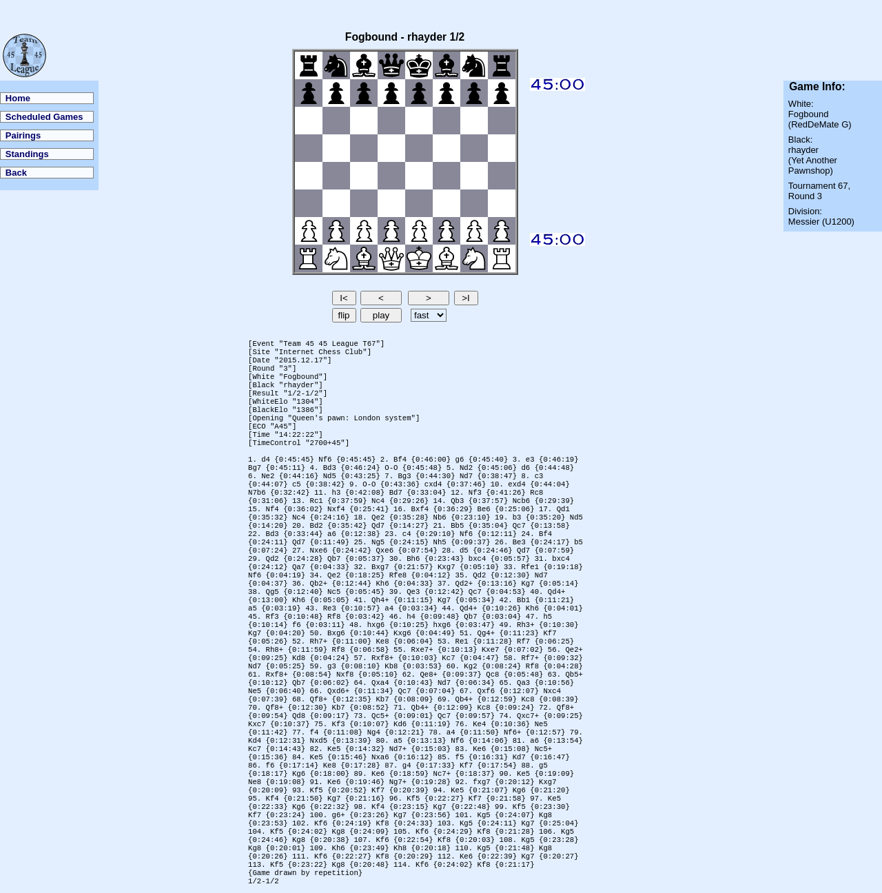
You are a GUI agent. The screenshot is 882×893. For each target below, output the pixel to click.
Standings (27, 154)
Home (18, 98)
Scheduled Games (44, 117)
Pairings (23, 135)
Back (16, 172)
